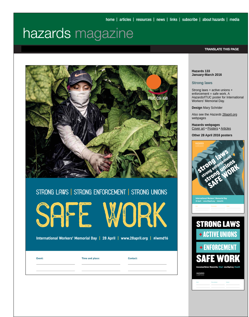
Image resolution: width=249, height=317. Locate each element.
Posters (212, 128)
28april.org (229, 114)
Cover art (198, 128)
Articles (226, 128)
